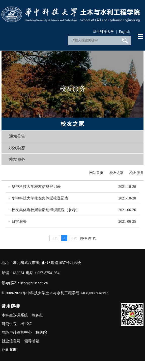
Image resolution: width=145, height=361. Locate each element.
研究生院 (9, 324)
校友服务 (17, 159)
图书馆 (26, 324)
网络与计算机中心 (17, 332)
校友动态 (17, 148)
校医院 (41, 332)
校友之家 (116, 173)
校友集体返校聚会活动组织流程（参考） (46, 210)
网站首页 (96, 173)
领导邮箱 (31, 341)
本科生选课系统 (15, 315)
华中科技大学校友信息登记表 (36, 187)
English (124, 32)
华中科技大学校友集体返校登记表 (40, 198)
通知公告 (17, 136)
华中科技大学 (103, 32)
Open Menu (140, 36)
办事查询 (9, 350)
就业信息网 (11, 341)
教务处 (37, 315)
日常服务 (19, 221)
